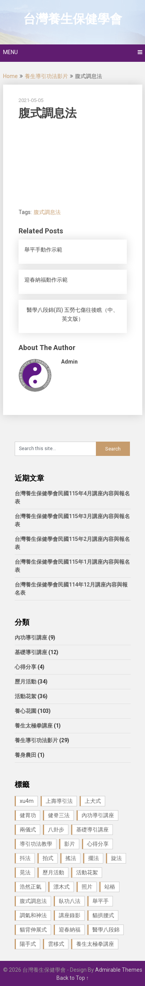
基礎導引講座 (31, 652)
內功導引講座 (31, 637)
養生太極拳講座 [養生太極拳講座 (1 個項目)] (95, 944)
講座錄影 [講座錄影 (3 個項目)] (69, 915)
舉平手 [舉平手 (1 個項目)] (100, 901)
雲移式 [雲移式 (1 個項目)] (56, 944)
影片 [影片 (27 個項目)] (69, 844)
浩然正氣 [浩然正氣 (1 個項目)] (30, 887)
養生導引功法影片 (46, 76)
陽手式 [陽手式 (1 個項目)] (28, 944)
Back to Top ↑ (72, 978)
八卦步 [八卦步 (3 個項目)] (56, 829)
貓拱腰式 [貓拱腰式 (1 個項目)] (103, 915)
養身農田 (25, 755)
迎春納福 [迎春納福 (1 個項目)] (69, 929)
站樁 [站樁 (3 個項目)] (109, 887)
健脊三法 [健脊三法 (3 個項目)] (59, 815)
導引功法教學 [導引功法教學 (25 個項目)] (36, 844)
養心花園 (25, 711)
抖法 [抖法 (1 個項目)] (25, 858)
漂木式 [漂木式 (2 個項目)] (61, 887)
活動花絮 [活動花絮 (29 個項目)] (87, 872)
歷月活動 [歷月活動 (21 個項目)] (53, 872)
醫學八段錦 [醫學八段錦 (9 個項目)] (105, 929)
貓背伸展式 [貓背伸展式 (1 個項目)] (33, 929)
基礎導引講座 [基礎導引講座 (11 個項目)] (92, 829)
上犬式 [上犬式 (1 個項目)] (93, 801)
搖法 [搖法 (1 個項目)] (70, 858)
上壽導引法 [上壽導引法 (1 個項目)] (59, 801)
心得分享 (25, 667)
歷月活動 (25, 681)
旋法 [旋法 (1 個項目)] (116, 858)
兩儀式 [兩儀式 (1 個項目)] (28, 829)
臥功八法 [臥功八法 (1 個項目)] (69, 901)
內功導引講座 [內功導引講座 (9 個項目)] (98, 815)
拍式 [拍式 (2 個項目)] (48, 858)
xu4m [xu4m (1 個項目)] (27, 801)
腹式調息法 (47, 212)
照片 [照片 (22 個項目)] (87, 887)
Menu (10, 52)
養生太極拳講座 (34, 725)
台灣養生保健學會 (72, 19)
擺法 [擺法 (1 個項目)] (93, 858)
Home (10, 76)
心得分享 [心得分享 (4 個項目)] (98, 844)
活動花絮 (25, 696)
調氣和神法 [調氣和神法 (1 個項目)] (33, 915)
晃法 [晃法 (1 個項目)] (25, 872)
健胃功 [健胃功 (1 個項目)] (28, 815)
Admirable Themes (118, 970)
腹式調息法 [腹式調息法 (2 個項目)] (33, 901)
